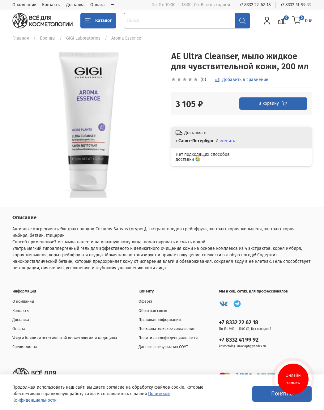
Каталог (98, 20)
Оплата (97, 4)
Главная (20, 38)
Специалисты (24, 346)
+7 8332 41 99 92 (238, 339)
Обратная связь (153, 310)
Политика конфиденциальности (168, 337)
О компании (24, 4)
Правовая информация (160, 319)
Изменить (225, 140)
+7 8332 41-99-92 (296, 4)
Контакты (51, 4)
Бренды (47, 38)
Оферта (145, 301)
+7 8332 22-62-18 (255, 4)
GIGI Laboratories (83, 38)
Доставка (75, 4)
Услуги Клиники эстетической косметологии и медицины (64, 337)
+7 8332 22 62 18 (238, 322)
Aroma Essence (126, 38)
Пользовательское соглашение (167, 328)
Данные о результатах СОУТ (163, 346)
